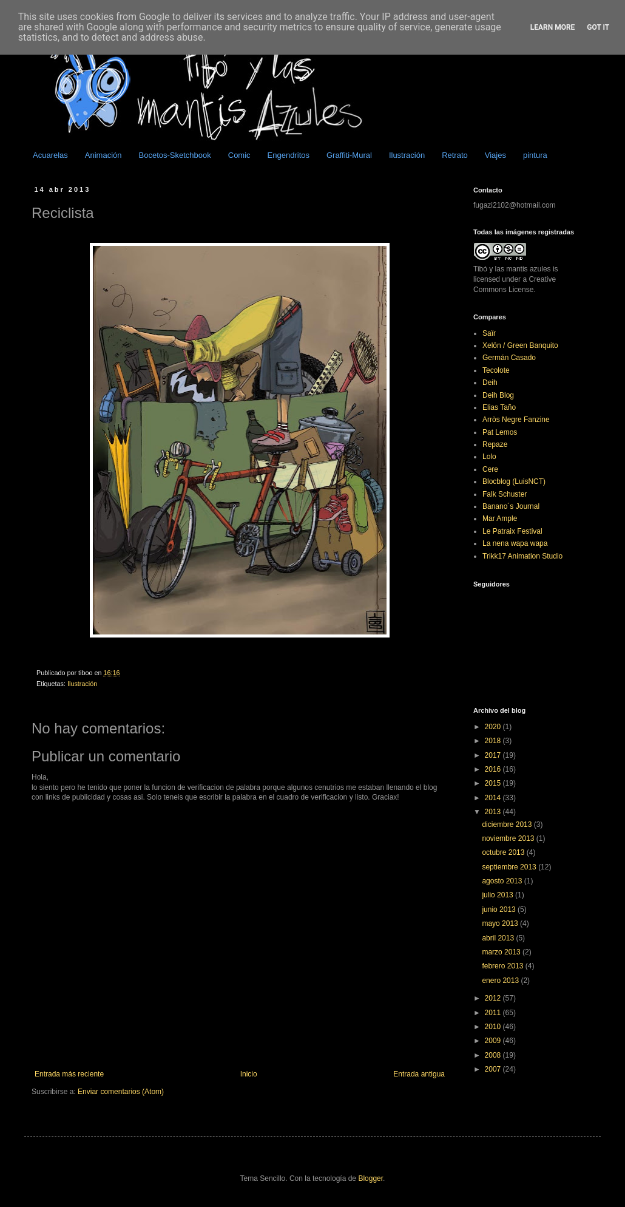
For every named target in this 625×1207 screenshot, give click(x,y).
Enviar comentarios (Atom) (121, 1091)
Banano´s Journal (510, 506)
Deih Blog (498, 395)
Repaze (494, 444)
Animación (103, 155)
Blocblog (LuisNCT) (514, 481)
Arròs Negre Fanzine (516, 419)
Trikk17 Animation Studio (522, 556)
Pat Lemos (499, 432)
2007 (494, 1069)
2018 (494, 740)
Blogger (370, 1178)
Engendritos (288, 155)
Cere (490, 469)
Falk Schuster (504, 494)
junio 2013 (500, 909)
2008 (494, 1055)
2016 (494, 769)
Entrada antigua (419, 1074)
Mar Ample (499, 518)
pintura (535, 155)
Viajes (495, 155)
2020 (494, 726)
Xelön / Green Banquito (520, 345)
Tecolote (496, 370)
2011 (494, 1012)
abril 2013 (499, 938)
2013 (494, 811)
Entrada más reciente (69, 1074)
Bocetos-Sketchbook (175, 155)
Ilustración (407, 155)
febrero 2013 (503, 966)
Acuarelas (50, 155)
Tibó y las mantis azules (512, 269)
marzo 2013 (502, 952)
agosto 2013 (503, 881)
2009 (494, 1040)
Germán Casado (509, 357)
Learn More (552, 27)
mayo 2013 (501, 923)
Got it (598, 27)
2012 (494, 998)
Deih (490, 382)
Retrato (455, 155)
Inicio (248, 1074)
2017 (494, 755)
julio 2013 (498, 895)
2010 (494, 1026)
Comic (239, 155)
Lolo (489, 456)
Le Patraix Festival (512, 531)
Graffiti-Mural (349, 155)
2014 (494, 798)
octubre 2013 (504, 852)
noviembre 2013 (509, 838)
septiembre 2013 (510, 867)
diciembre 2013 (507, 824)
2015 (494, 783)
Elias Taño (499, 407)
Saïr (489, 333)
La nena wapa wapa (514, 543)
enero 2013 (501, 980)
